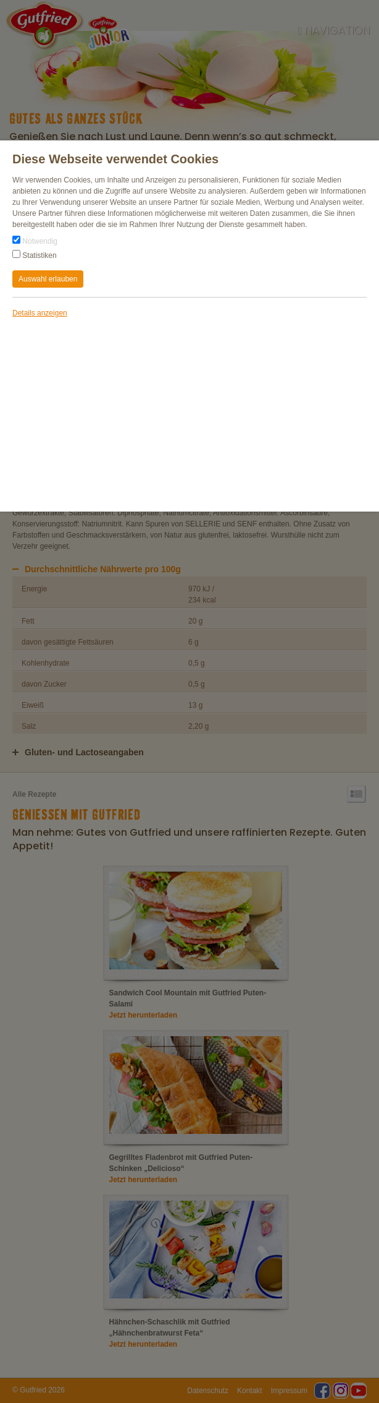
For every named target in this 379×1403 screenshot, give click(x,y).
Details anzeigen (39, 313)
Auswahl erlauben (48, 279)
